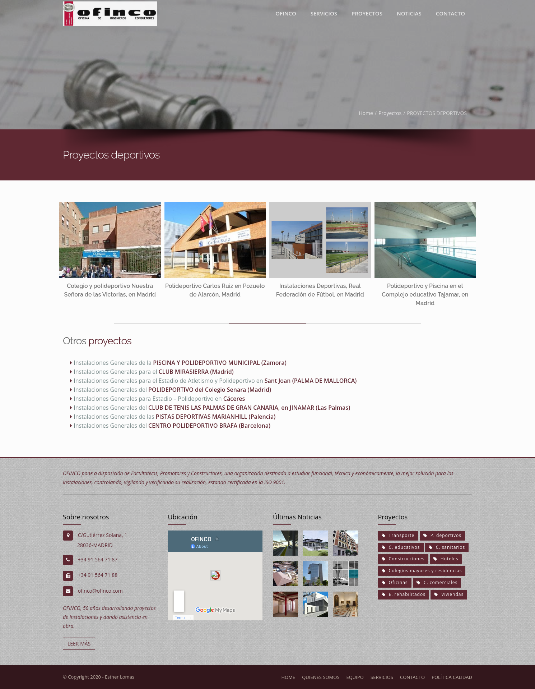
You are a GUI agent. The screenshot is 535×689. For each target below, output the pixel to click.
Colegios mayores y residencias (422, 571)
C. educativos (401, 547)
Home (366, 113)
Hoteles (446, 559)
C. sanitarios (447, 547)
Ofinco (285, 13)
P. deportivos (442, 535)
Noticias (409, 13)
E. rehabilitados (403, 594)
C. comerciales (437, 582)
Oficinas (395, 582)
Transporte (398, 535)
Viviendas (449, 594)
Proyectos (389, 113)
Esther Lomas (119, 677)
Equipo (355, 677)
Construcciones (403, 559)
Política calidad (452, 677)
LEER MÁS (79, 643)
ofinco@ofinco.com (100, 590)
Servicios (324, 13)
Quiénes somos (320, 677)
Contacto (450, 13)
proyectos (367, 13)
